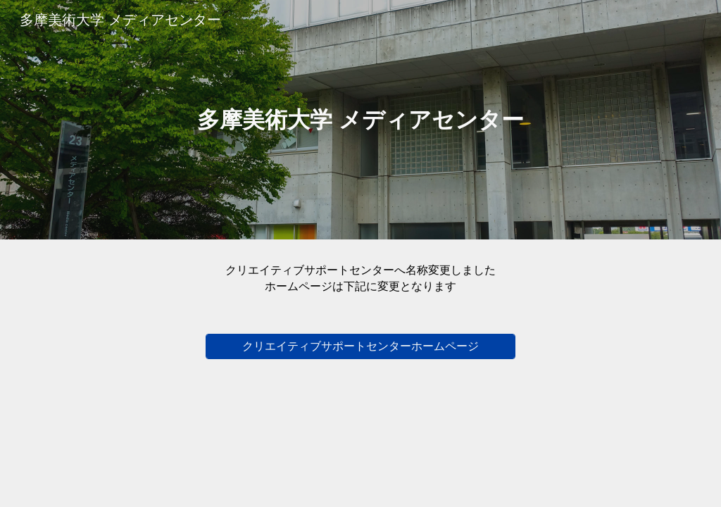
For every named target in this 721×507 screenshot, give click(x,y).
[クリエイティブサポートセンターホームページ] (360, 346)
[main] (360, 119)
